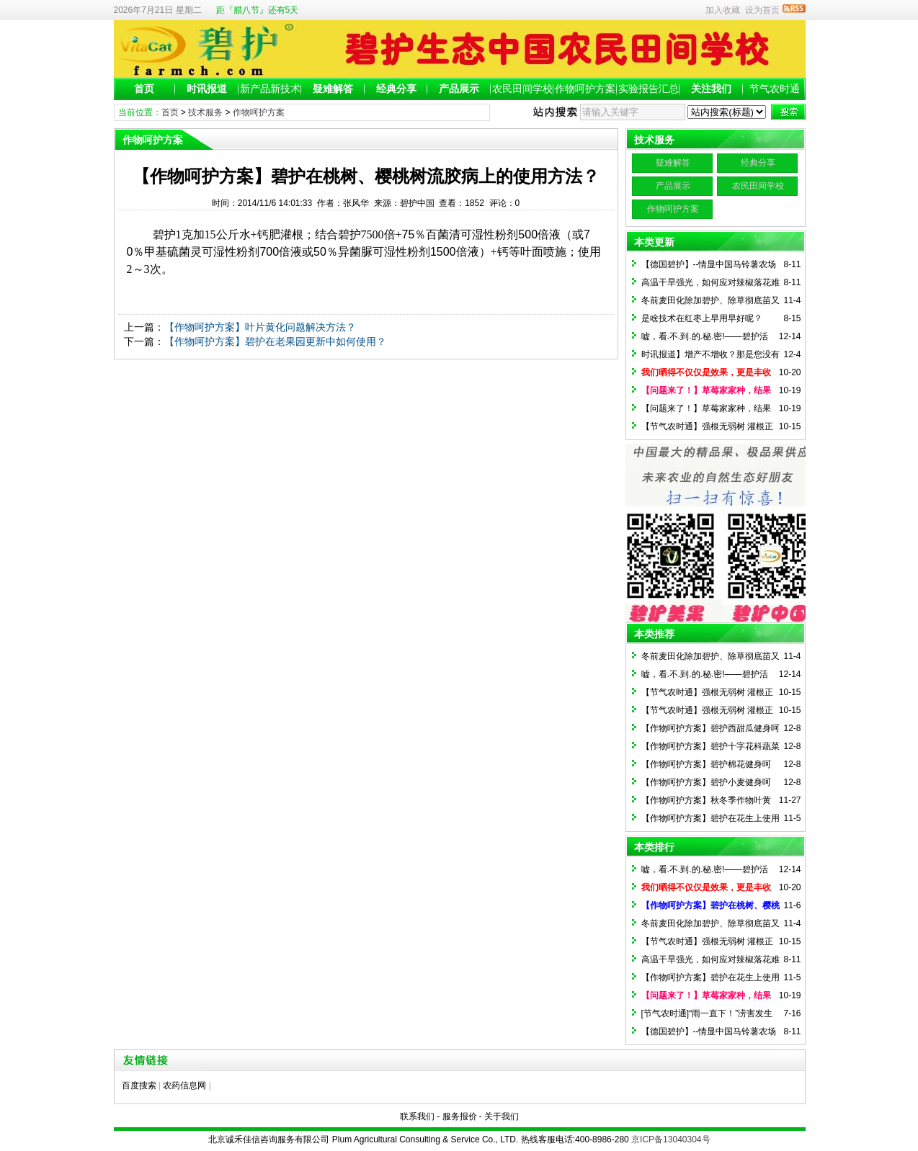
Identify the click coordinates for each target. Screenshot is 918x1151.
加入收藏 (722, 10)
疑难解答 (333, 88)
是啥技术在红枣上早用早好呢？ (701, 318)
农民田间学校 (522, 88)
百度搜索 (139, 1085)
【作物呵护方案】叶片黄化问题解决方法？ (260, 327)
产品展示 (459, 88)
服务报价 (459, 1116)
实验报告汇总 (648, 88)
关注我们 (711, 88)
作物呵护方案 (585, 88)
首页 (144, 88)
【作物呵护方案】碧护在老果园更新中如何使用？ (275, 341)
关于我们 (501, 1116)
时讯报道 (207, 88)
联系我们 (417, 1116)
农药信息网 (184, 1085)
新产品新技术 (270, 88)
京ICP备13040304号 (670, 1139)
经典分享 (396, 88)
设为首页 (762, 10)
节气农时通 (774, 88)
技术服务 (205, 112)
